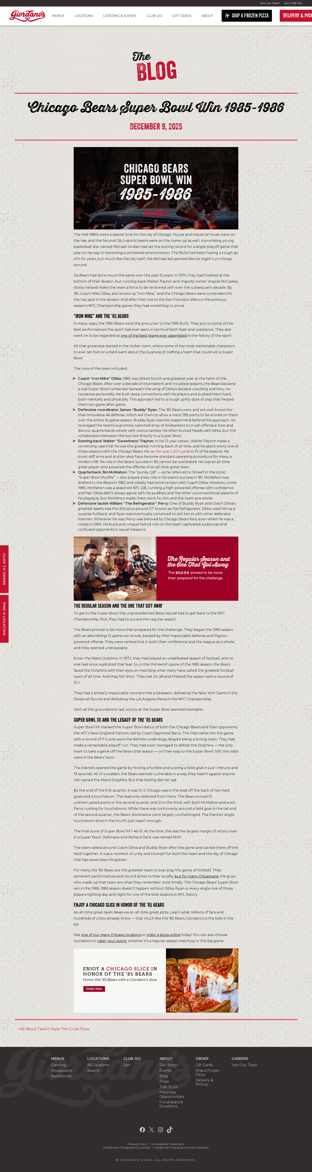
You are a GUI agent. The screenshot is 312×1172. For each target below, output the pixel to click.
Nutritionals (61, 1076)
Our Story (168, 1065)
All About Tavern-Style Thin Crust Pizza (53, 1029)
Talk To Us (168, 1087)
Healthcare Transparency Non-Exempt (182, 1147)
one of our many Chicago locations (111, 935)
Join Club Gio (293, 3)
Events (165, 1071)
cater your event (112, 941)
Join (126, 1065)
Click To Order (4, 569)
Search (93, 1071)
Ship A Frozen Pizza (208, 1073)
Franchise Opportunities (171, 1094)
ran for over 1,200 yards (170, 451)
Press (164, 1081)
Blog (163, 1076)
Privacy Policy (137, 1144)
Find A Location (4, 618)
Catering (58, 1065)
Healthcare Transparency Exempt (126, 1147)
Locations (83, 16)
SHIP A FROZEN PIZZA (250, 15)
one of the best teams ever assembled (154, 336)
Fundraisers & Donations (171, 1104)
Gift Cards (182, 16)
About (207, 16)
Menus (58, 16)
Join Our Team (244, 1065)
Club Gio (154, 16)
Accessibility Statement (167, 1144)
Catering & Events (119, 16)
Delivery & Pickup (204, 1082)
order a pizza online (163, 935)
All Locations (98, 1065)
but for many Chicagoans (196, 876)
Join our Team (270, 3)
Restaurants (61, 1071)
